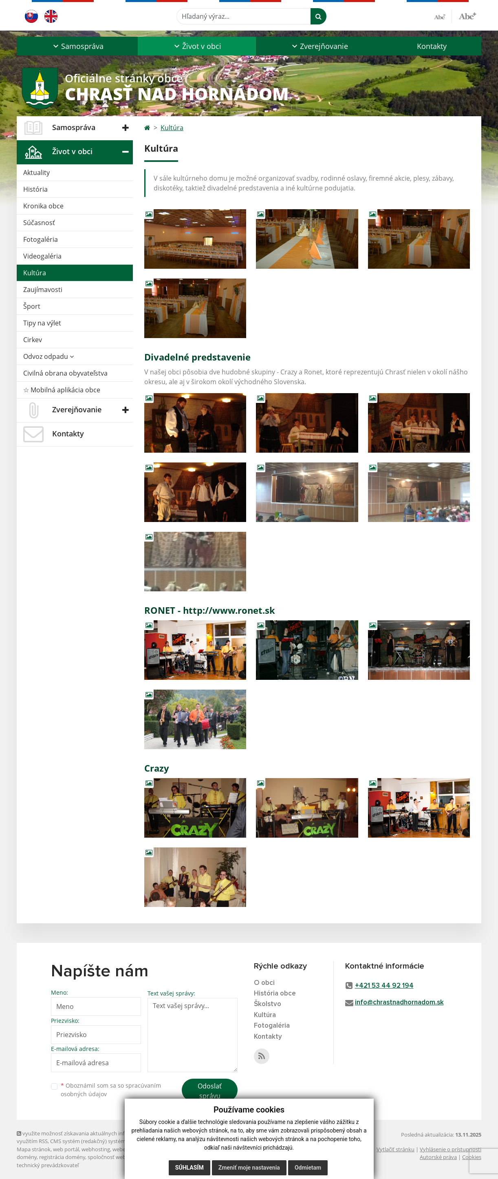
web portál (66, 1149)
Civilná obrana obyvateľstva (65, 373)
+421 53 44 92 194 (384, 985)
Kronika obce (43, 205)
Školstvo (267, 1004)
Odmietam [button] (308, 1167)
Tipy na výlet (42, 323)
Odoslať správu (210, 1091)
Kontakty (432, 46)
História (35, 189)
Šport (31, 306)
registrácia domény (62, 1157)
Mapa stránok (34, 1149)
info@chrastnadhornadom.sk (399, 1002)
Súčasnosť (39, 222)
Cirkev (32, 339)
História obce (275, 993)
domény (27, 1157)
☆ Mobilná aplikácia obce (61, 389)
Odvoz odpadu (48, 356)
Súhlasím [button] (189, 1167)
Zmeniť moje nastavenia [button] (249, 1167)
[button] (77, 46)
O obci (264, 983)
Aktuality (36, 172)
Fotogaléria (40, 239)
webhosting (96, 1149)
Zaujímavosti (42, 289)
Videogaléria (42, 256)
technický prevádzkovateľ (48, 1165)
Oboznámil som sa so (111, 1090)
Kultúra (34, 272)
